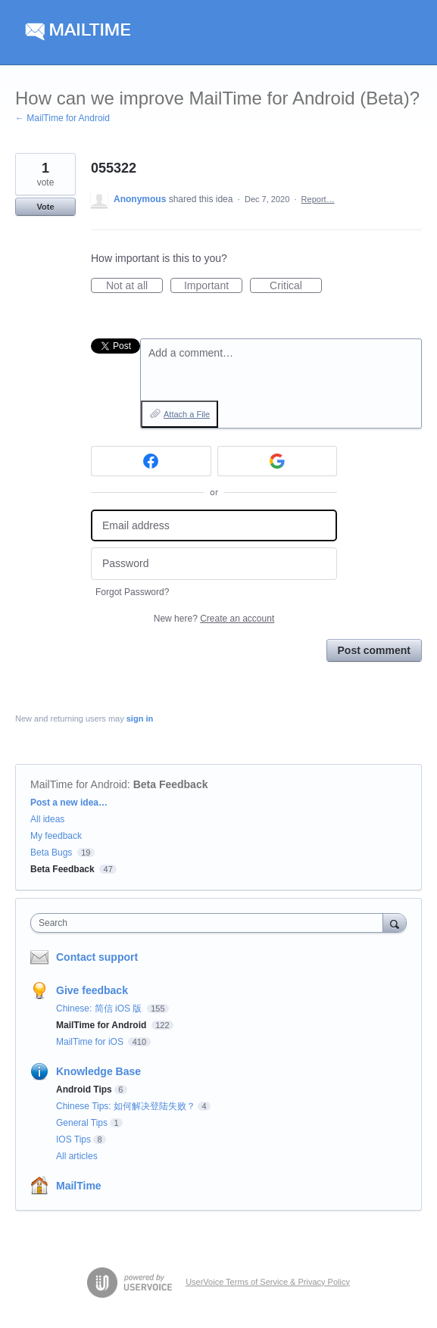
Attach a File (187, 414)
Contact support (97, 957)
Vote (45, 206)
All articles (77, 1156)
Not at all (134, 286)
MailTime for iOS (91, 1042)
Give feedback (92, 990)
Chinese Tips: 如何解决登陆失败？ (125, 1106)
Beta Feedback (170, 784)
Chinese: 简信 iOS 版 (100, 1008)
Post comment (374, 650)
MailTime (78, 1186)
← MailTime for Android (62, 118)
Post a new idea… (69, 802)
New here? (214, 618)
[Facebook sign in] (151, 461)
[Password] (214, 563)
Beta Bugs (51, 852)
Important (213, 286)
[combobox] (210, 923)
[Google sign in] (277, 461)
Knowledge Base (98, 1071)
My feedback (56, 836)
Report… (318, 199)
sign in (139, 718)
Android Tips (84, 1089)
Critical (296, 286)
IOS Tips (73, 1139)
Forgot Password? (132, 592)
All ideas (47, 819)
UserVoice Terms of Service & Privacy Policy (268, 1281)
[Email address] (214, 526)
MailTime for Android (78, 784)
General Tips (82, 1123)
